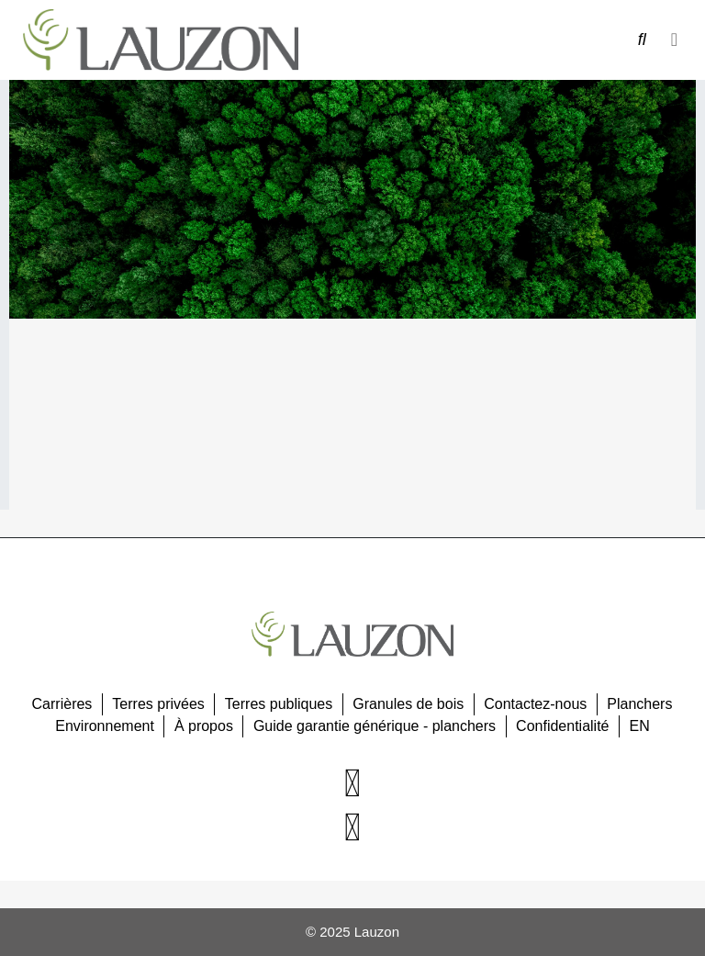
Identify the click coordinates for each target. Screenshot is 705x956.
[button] (674, 39)
